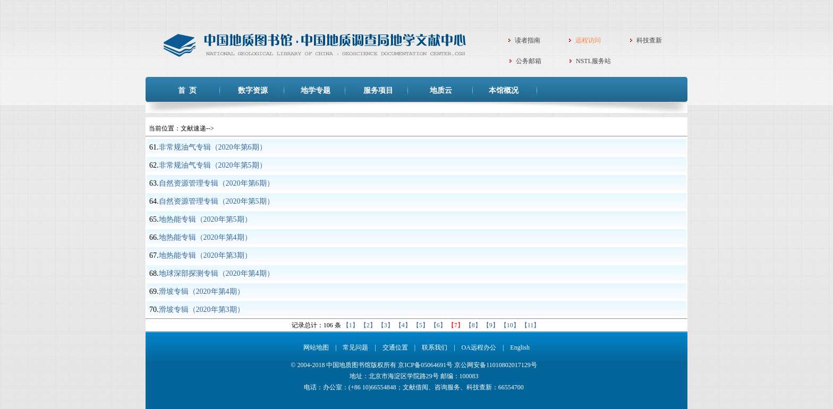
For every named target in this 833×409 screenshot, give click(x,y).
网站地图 (316, 347)
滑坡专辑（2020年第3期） (201, 310)
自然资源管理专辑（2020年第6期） (216, 183)
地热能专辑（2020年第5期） (205, 219)
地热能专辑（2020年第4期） (205, 237)
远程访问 (588, 40)
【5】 (421, 325)
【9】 (491, 325)
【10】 (510, 325)
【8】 (473, 325)
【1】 (351, 325)
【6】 (438, 325)
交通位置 (395, 347)
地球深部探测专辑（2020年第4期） (216, 273)
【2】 (368, 325)
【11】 (530, 325)
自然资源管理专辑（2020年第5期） (216, 201)
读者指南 (527, 40)
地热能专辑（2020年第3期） (205, 255)
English (520, 347)
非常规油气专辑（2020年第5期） (213, 165)
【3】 (386, 325)
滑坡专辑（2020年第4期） (201, 291)
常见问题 (355, 347)
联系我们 (434, 347)
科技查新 (649, 40)
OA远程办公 (479, 347)
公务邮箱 (528, 61)
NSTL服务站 (593, 61)
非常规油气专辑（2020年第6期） (213, 147)
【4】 (403, 325)
